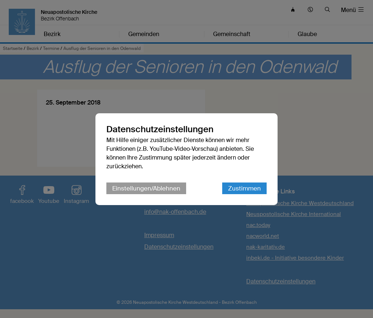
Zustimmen (244, 188)
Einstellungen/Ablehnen (146, 188)
